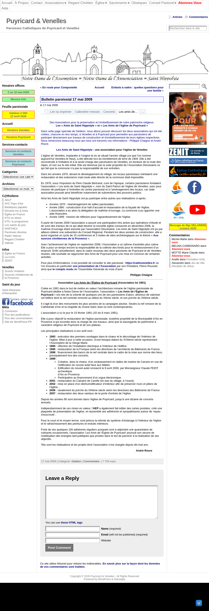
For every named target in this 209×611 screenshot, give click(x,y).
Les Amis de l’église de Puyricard (124, 125)
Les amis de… (128, 111)
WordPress (104, 585)
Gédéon (76, 461)
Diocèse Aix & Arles (16, 210)
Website (106, 546)
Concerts (109, 111)
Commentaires (198, 17)
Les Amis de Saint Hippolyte (74, 149)
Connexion (11, 311)
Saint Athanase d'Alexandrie (11, 291)
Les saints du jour (15, 225)
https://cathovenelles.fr (140, 262)
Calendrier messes (87, 111)
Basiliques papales (16, 207)
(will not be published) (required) (124, 540)
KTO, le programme (16, 221)
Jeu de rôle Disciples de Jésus (188, 264)
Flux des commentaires (19, 318)
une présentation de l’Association (94, 266)
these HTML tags (72, 528)
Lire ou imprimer (61, 111)
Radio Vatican (13, 235)
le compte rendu (63, 269)
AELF (8, 200)
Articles (177, 17)
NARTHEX (11, 228)
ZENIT (8, 260)
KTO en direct (13, 217)
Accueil (99, 87)
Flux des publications (17, 314)
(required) (111, 535)
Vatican (9, 242)
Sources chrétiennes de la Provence (19, 276)
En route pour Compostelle (59, 87)
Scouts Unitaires (14, 271)
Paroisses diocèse (16, 232)
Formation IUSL (195, 259)
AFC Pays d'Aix (14, 203)
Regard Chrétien (14, 239)
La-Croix (10, 257)
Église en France (15, 214)
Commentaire (91, 461)
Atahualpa (119, 585)
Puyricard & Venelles (36, 21)
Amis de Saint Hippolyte (78, 125)
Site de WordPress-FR (18, 321)
